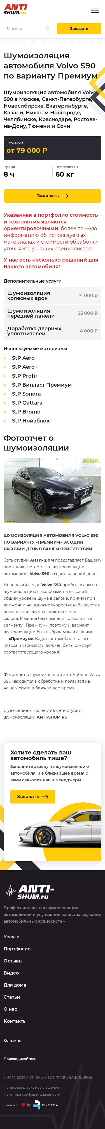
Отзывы (13, 961)
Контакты (15, 1021)
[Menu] (95, 10)
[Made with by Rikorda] (31, 1105)
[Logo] (15, 9)
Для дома (15, 985)
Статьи (12, 997)
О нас (10, 1009)
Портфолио (17, 949)
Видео (11, 973)
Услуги (12, 936)
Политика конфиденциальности (32, 1094)
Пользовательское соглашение (31, 1087)
